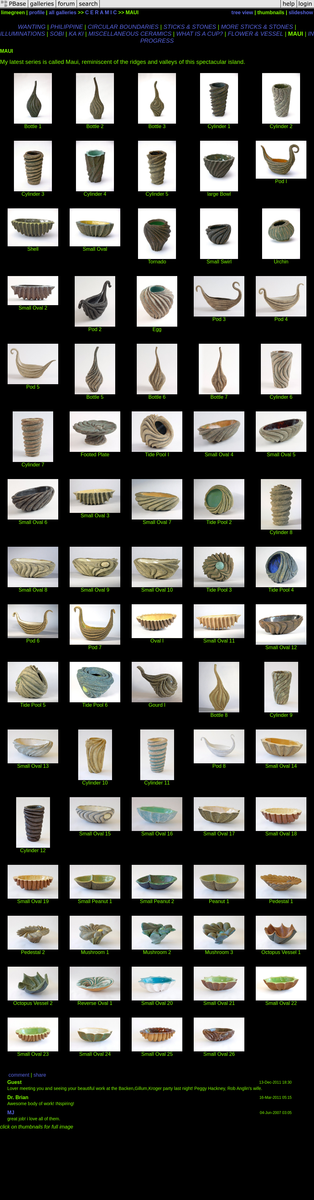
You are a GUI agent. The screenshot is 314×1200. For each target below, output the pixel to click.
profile (37, 12)
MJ (10, 1112)
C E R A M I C (101, 12)
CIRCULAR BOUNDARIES (123, 26)
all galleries (62, 12)
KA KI (76, 33)
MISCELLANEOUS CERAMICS (129, 33)
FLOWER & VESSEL (255, 33)
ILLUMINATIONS (22, 33)
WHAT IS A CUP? (199, 33)
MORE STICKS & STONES (257, 26)
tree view (242, 12)
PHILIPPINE (66, 26)
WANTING (32, 26)
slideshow (301, 12)
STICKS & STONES (189, 26)
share (40, 1075)
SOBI (57, 33)
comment (19, 1075)
